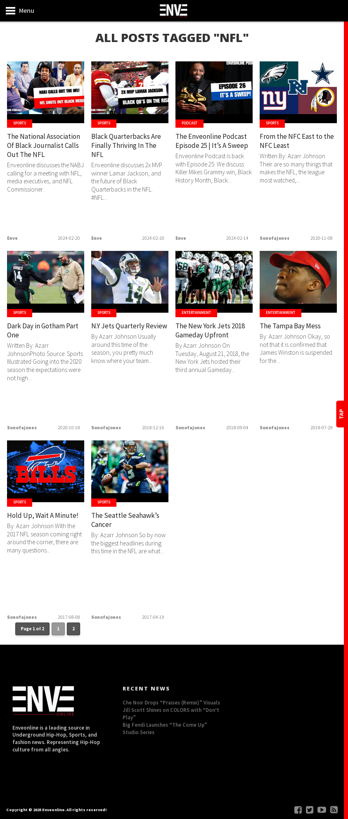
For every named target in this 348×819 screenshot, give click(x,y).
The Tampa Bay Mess (295, 326)
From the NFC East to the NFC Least (296, 142)
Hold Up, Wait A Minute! (33, 521)
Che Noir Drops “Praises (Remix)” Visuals (171, 702)
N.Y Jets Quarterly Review (121, 331)
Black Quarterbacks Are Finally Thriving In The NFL (127, 147)
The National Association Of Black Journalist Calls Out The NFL (41, 152)
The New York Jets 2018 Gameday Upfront (206, 336)
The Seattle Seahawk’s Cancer (122, 521)
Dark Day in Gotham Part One (41, 331)
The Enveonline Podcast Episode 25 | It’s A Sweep (210, 147)
